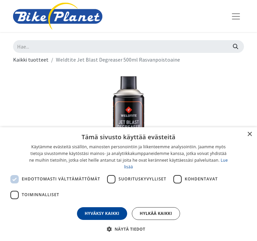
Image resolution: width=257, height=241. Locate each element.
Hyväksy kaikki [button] (102, 213)
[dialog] (128, 184)
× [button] (249, 134)
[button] (128, 229)
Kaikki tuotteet (31, 59)
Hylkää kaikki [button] (156, 213)
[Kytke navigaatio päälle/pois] (236, 16)
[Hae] (235, 46)
